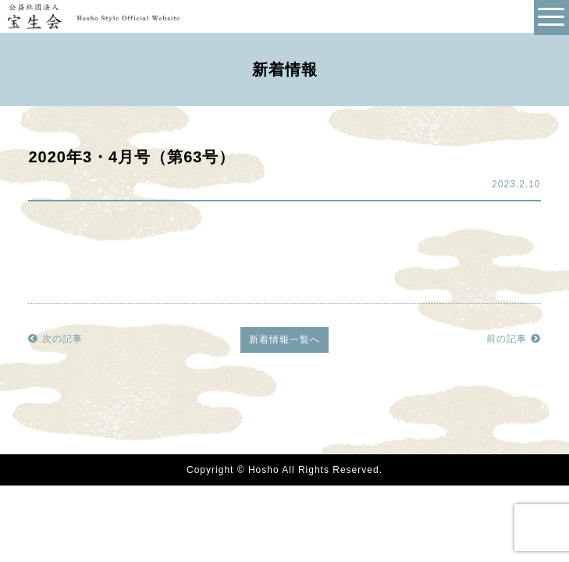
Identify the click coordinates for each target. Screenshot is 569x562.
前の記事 (513, 338)
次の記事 (55, 338)
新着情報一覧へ (284, 339)
